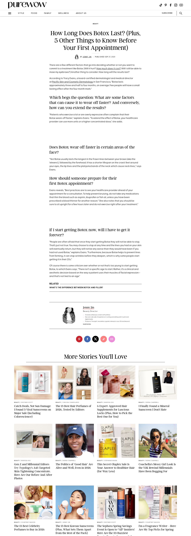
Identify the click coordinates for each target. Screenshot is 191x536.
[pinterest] (79, 339)
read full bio (87, 324)
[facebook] (87, 339)
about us (81, 13)
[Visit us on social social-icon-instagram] (175, 5)
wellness (63, 13)
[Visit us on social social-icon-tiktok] (160, 5)
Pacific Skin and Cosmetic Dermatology (72, 82)
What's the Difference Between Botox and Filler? (76, 288)
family (47, 13)
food (34, 13)
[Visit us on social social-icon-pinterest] (165, 5)
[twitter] (95, 339)
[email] (112, 339)
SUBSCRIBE (167, 13)
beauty (95, 24)
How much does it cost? (108, 69)
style (21, 13)
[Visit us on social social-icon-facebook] (170, 5)
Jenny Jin (87, 57)
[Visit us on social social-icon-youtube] (181, 5)
